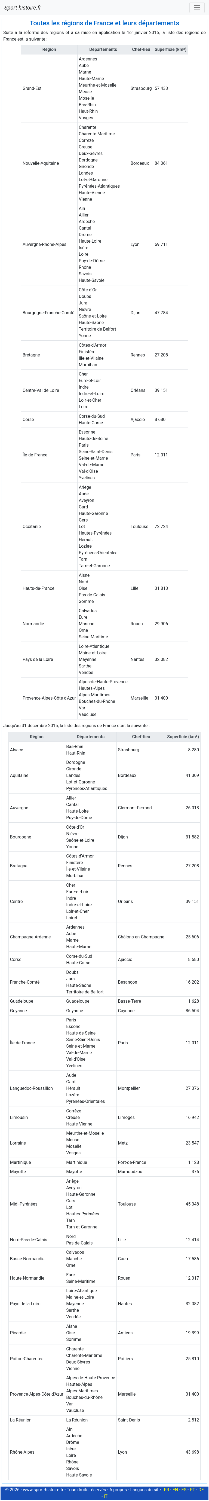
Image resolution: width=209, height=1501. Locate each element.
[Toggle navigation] (197, 7)
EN (175, 1489)
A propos (118, 1489)
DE (201, 1489)
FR (166, 1489)
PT (192, 1489)
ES (184, 1489)
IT (105, 1496)
